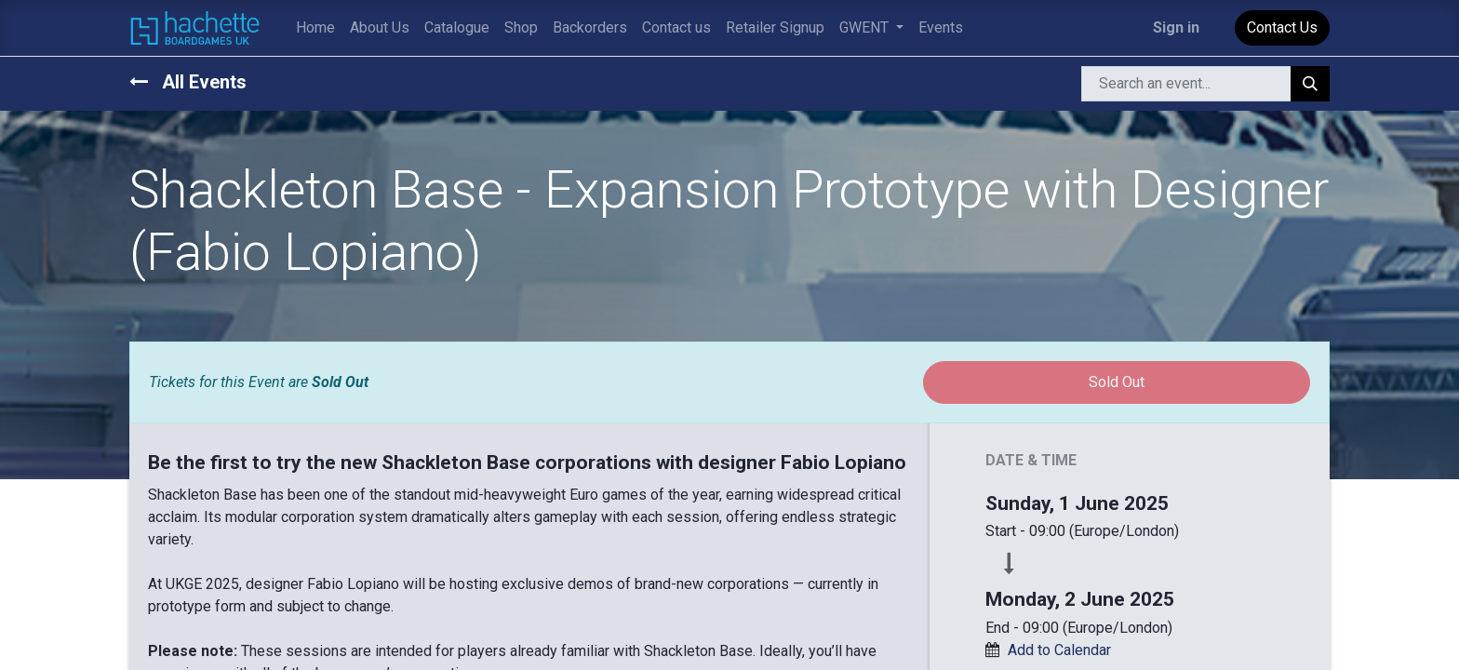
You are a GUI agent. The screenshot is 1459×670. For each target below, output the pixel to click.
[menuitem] (315, 28)
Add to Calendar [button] (1059, 650)
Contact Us (1282, 27)
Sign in (1176, 27)
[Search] (1310, 83)
